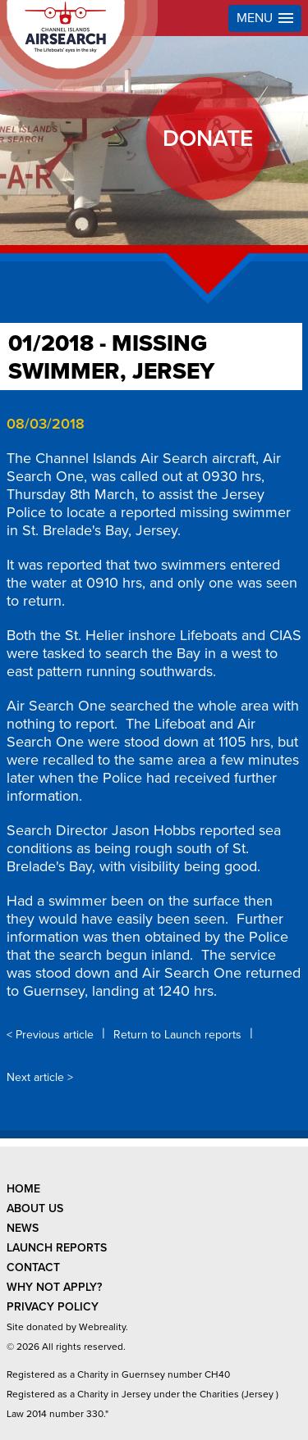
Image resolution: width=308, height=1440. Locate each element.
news (23, 1228)
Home (23, 1189)
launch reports (57, 1248)
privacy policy (53, 1307)
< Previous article (50, 1035)
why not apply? (54, 1287)
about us (35, 1208)
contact (33, 1267)
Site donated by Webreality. (67, 1327)
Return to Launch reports (177, 1035)
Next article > (40, 1077)
